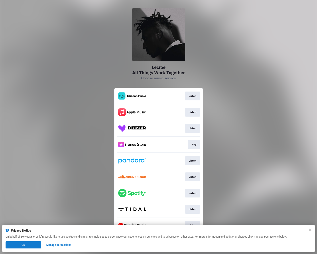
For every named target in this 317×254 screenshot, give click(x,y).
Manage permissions (58, 244)
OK (23, 244)
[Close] (310, 229)
